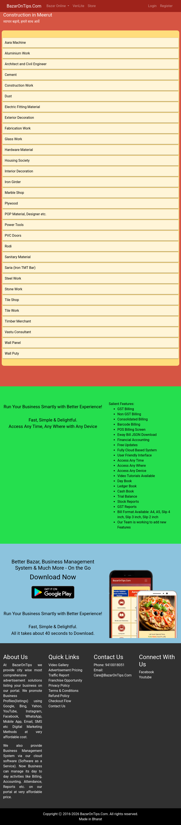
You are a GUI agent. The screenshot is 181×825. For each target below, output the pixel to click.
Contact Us (57, 706)
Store (92, 6)
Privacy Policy (59, 685)
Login (152, 6)
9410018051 (114, 665)
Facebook (146, 672)
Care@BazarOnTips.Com (113, 675)
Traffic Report (59, 675)
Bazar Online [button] (56, 6)
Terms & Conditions (64, 691)
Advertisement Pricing (65, 670)
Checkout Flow (60, 701)
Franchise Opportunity (65, 680)
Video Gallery (59, 665)
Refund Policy (59, 696)
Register (166, 6)
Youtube (145, 677)
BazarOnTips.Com (24, 6)
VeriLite (78, 6)
